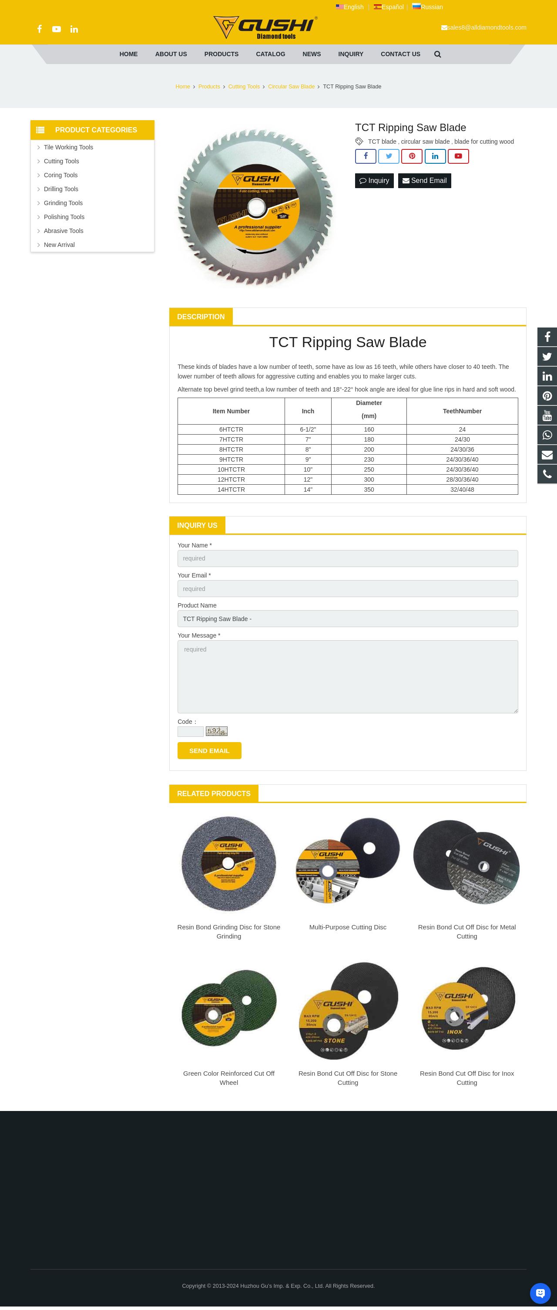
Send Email (425, 180)
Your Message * (199, 635)
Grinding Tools (63, 202)
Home (182, 87)
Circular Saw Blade (291, 87)
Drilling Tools (61, 189)
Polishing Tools (64, 216)
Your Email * (194, 575)
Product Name (197, 605)
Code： (188, 721)
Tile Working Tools (68, 147)
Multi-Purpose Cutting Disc (348, 927)
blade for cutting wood (484, 141)
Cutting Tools (244, 87)
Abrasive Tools (64, 230)
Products (209, 87)
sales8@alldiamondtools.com (487, 27)
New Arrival (59, 244)
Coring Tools (61, 175)
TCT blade (382, 141)
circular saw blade (425, 141)
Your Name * (195, 545)
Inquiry (374, 180)
